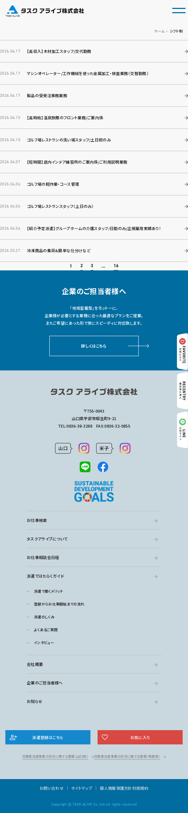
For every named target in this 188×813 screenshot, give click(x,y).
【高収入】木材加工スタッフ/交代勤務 (59, 51)
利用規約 (140, 788)
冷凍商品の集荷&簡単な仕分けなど (58, 259)
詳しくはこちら (94, 355)
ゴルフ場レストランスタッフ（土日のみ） (60, 206)
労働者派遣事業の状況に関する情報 (55, 756)
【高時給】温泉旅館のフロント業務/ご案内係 (65, 117)
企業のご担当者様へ (45, 682)
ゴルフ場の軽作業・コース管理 (53, 184)
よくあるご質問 (46, 629)
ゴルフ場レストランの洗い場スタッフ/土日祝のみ (69, 140)
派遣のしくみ (44, 616)
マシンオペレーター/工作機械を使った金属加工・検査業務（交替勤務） (88, 73)
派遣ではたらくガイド (45, 576)
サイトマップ (81, 788)
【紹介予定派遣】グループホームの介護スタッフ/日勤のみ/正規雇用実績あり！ (94, 237)
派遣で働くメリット (48, 591)
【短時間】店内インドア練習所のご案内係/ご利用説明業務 (77, 162)
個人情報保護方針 (116, 788)
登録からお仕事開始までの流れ (59, 604)
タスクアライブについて (47, 539)
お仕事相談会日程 (43, 557)
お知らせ (34, 701)
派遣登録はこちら (47, 737)
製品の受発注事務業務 (47, 95)
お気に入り (140, 737)
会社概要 (35, 664)
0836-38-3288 (79, 426)
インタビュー (44, 642)
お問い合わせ (52, 788)
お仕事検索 (37, 520)
